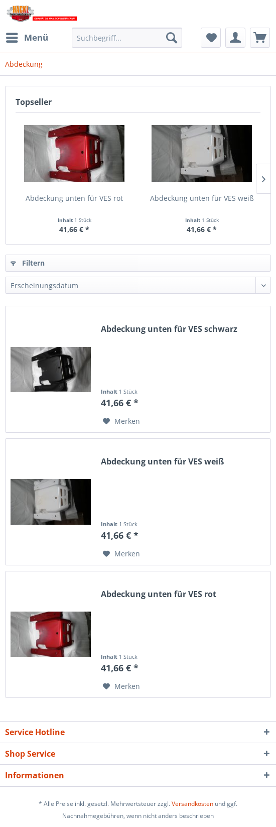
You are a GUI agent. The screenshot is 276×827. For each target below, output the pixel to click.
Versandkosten (192, 803)
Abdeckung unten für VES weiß (202, 198)
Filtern (28, 263)
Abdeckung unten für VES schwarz (169, 329)
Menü (27, 36)
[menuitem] (26, 38)
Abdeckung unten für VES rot (74, 198)
